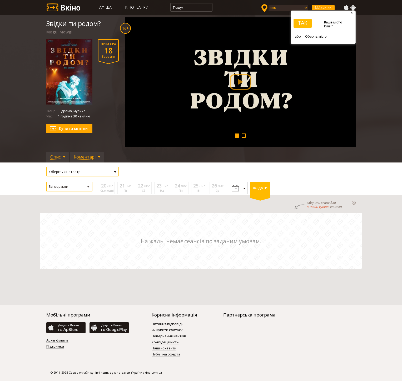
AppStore (346, 8)
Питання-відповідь (167, 324)
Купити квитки (73, 128)
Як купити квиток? (167, 330)
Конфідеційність (165, 342)
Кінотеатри (136, 7)
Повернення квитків (169, 336)
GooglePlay (353, 8)
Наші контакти (164, 348)
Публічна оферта (166, 354)
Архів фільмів (57, 340)
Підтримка (55, 346)
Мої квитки (323, 7)
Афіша (105, 7)
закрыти (354, 203)
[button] (69, 186)
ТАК (302, 23)
